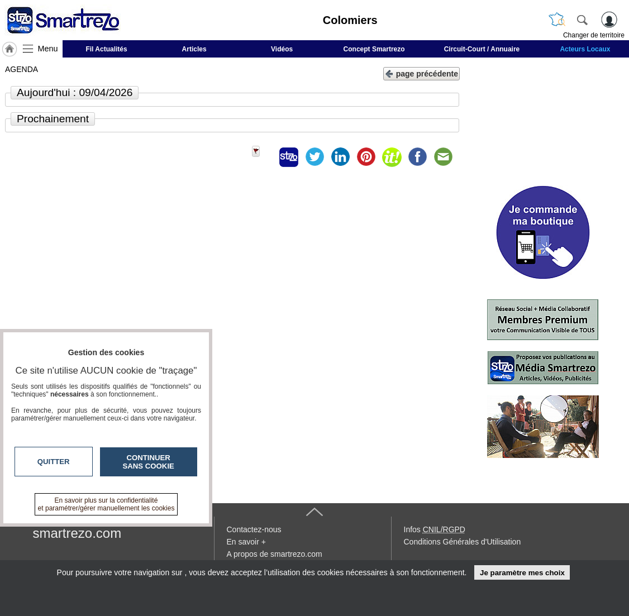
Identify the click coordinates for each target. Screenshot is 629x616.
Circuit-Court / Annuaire (482, 49)
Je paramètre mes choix (522, 573)
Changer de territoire (594, 35)
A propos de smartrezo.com (274, 554)
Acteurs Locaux (585, 49)
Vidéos (282, 49)
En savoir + (246, 541)
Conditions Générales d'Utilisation (462, 541)
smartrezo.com (77, 533)
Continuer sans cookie (148, 461)
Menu (48, 48)
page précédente (421, 73)
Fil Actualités (106, 49)
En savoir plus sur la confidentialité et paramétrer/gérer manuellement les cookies (106, 504)
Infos (434, 529)
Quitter (53, 461)
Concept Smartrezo (374, 49)
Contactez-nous (254, 529)
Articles (194, 49)
